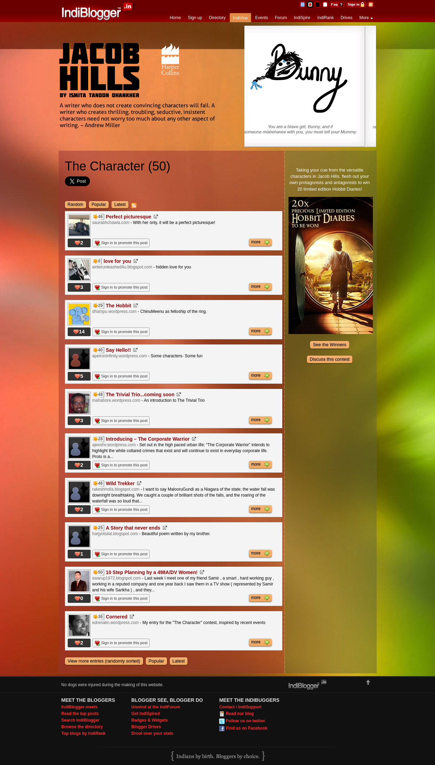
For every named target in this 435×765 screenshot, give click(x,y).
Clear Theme (325, 4)
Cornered (116, 617)
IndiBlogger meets (79, 707)
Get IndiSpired (145, 713)
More (364, 17)
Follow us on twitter (245, 720)
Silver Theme (317, 4)
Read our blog (240, 713)
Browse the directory (82, 726)
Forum (281, 17)
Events (261, 17)
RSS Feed (370, 4)
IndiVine (240, 18)
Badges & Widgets (149, 720)
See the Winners (329, 344)
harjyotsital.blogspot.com (115, 533)
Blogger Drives (146, 726)
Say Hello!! (118, 350)
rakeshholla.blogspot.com (116, 489)
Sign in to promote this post (124, 243)
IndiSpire (302, 17)
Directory (217, 17)
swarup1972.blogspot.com (116, 578)
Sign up (195, 17)
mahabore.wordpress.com (116, 400)
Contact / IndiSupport (240, 707)
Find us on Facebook (246, 728)
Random (75, 204)
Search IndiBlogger (80, 720)
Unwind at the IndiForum (155, 707)
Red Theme (310, 4)
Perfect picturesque (128, 216)
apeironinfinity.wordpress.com (119, 356)
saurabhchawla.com (110, 222)
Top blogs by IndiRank (83, 733)
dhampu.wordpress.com (114, 311)
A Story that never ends (133, 528)
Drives (346, 17)
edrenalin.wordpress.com (115, 622)
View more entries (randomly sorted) (104, 661)
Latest (120, 204)
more (260, 242)
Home (175, 17)
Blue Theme (302, 4)
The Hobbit (118, 305)
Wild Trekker (120, 483)
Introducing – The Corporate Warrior (148, 439)
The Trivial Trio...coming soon (140, 394)
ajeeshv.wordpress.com (114, 444)
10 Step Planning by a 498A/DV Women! (152, 572)
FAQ (337, 4)
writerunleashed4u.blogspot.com (122, 267)
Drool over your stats (152, 733)
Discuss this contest (330, 359)
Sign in (356, 4)
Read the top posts (80, 713)
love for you (117, 261)
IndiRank (325, 17)
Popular (99, 204)
